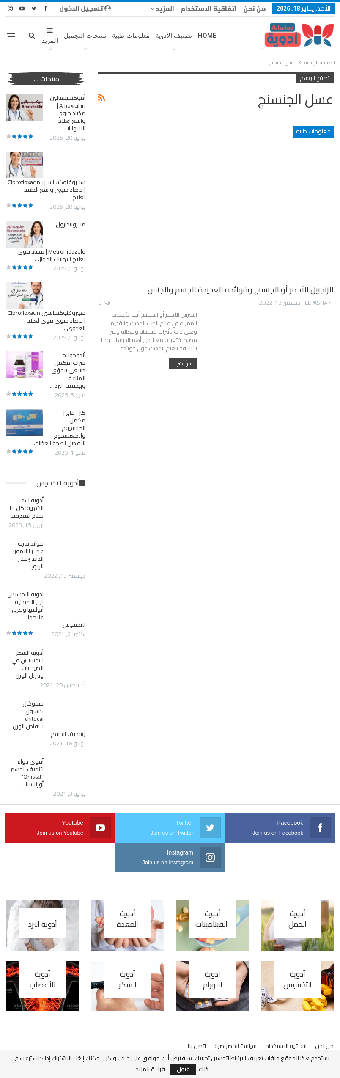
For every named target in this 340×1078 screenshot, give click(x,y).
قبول (183, 1069)
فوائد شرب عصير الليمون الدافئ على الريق (28, 555)
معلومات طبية (131, 35)
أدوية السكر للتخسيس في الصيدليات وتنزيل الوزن (27, 664)
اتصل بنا (197, 1045)
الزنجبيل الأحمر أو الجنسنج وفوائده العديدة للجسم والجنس (241, 289)
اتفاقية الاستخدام (209, 9)
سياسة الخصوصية (235, 1045)
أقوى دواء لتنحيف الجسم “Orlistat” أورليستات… (27, 773)
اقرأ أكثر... (182, 363)
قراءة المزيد (150, 1069)
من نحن (254, 9)
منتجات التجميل (85, 35)
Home (207, 35)
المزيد (162, 9)
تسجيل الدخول (85, 8)
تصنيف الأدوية (174, 35)
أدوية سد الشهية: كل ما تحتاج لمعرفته (27, 508)
